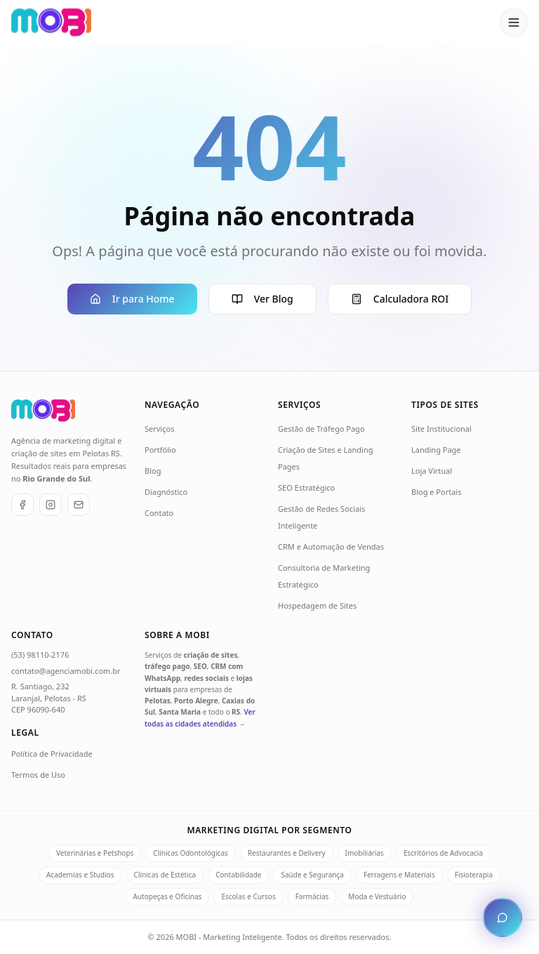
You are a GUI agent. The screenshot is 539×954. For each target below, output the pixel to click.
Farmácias (312, 896)
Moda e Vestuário (377, 896)
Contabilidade (238, 875)
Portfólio (160, 449)
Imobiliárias (364, 853)
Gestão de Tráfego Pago (321, 428)
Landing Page (436, 449)
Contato (159, 513)
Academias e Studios (80, 875)
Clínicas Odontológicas (190, 853)
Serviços (159, 428)
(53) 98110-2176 (40, 654)
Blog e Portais (436, 491)
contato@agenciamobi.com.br (66, 670)
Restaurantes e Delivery (287, 853)
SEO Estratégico (306, 487)
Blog (153, 470)
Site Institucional (441, 428)
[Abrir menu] (514, 22)
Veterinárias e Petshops (94, 853)
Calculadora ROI (399, 298)
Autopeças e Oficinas (167, 896)
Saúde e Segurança (312, 875)
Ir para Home (132, 298)
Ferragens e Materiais (399, 875)
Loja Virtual (431, 470)
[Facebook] (22, 504)
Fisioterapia (474, 875)
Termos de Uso (38, 774)
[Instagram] (50, 504)
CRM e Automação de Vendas (331, 546)
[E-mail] (78, 504)
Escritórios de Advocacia (443, 853)
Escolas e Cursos (248, 896)
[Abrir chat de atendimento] (502, 917)
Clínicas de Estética (165, 875)
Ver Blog (262, 298)
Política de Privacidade (52, 753)
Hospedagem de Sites (317, 605)
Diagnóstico (166, 491)
